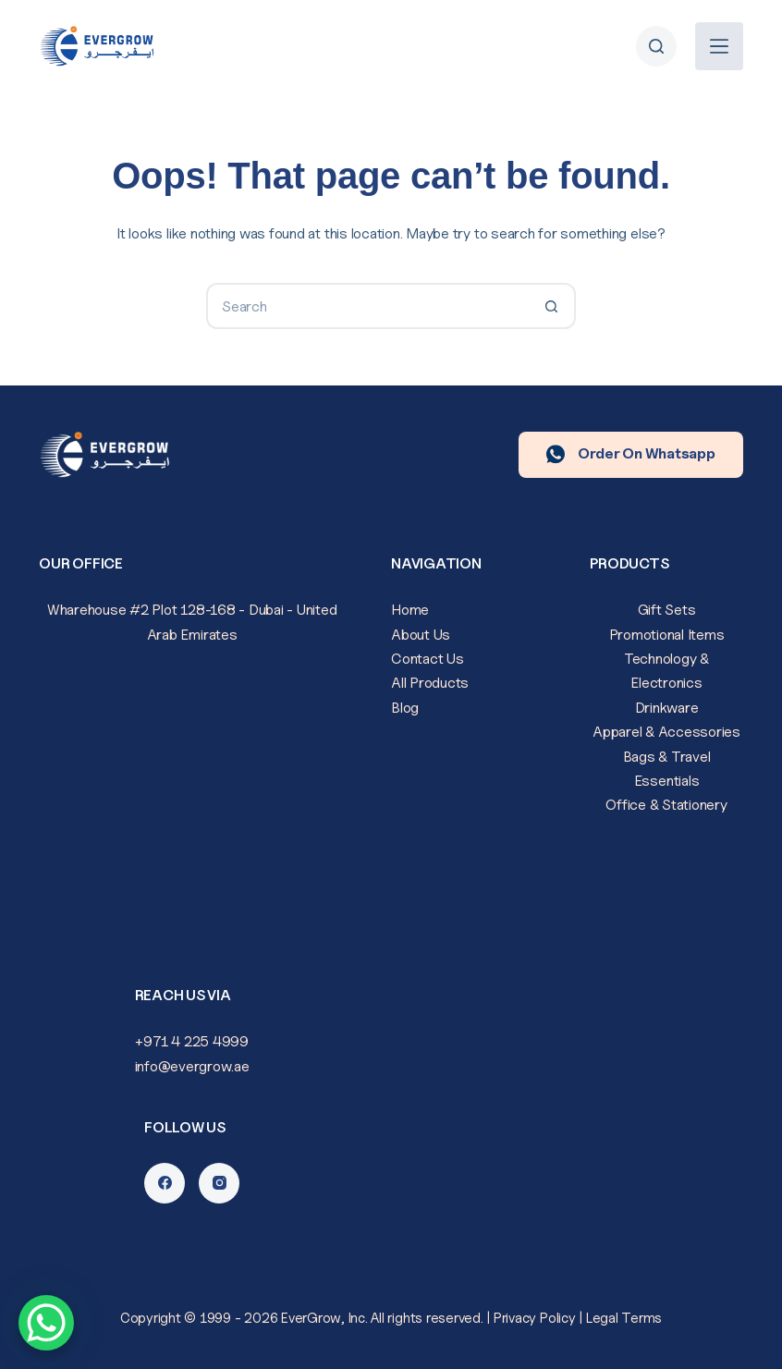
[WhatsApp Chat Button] (46, 1323)
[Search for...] (368, 306)
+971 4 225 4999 (191, 1041)
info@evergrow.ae (192, 1066)
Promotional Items (667, 634)
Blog (405, 707)
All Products (430, 682)
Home (410, 609)
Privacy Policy (535, 1318)
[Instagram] (219, 1183)
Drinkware (667, 707)
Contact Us (427, 658)
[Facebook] (164, 1183)
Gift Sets (667, 609)
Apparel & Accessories (666, 731)
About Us (420, 634)
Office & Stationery (666, 804)
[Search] (656, 46)
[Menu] (719, 46)
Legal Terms (624, 1318)
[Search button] (553, 306)
